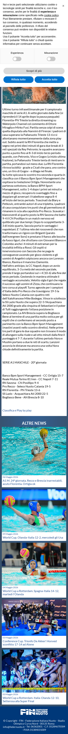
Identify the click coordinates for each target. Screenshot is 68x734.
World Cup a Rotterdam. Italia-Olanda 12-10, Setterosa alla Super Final (31, 699)
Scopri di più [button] (34, 70)
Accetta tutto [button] (49, 79)
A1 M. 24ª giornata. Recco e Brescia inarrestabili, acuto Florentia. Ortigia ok (32, 482)
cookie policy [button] (51, 15)
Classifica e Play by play (17, 410)
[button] (63, 6)
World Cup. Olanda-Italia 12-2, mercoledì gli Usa (33, 537)
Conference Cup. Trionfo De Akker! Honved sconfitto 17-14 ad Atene (30, 642)
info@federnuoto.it (13, 726)
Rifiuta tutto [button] (18, 79)
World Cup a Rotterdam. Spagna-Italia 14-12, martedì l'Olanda (31, 592)
